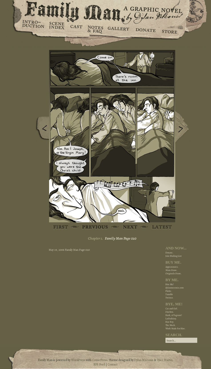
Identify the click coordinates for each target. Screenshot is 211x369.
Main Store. (171, 270)
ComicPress (99, 360)
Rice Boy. (169, 322)
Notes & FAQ (95, 29)
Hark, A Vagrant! (173, 315)
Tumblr (169, 294)
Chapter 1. (95, 238)
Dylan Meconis (143, 360)
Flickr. (168, 291)
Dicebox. (169, 312)
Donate (145, 29)
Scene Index (57, 29)
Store (169, 29)
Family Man (105, 10)
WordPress (78, 360)
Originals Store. (173, 273)
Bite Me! (169, 284)
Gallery (118, 29)
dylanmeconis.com (174, 287)
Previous (41, 129)
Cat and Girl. (171, 308)
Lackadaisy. (171, 318)
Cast (76, 29)
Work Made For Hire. (175, 328)
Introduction (33, 25)
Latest (159, 227)
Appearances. (171, 266)
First (61, 227)
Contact (112, 364)
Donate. (169, 252)
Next (183, 127)
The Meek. (170, 325)
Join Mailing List (173, 256)
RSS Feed (99, 364)
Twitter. (169, 297)
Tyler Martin (165, 360)
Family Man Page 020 (120, 238)
